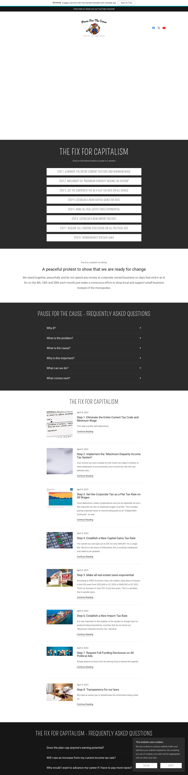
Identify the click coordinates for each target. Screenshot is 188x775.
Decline (146, 765)
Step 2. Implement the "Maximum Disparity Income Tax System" (94, 181)
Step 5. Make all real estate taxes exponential (94, 209)
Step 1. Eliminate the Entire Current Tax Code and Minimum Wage (93, 171)
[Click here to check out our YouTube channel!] (94, 9)
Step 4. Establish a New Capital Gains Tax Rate (94, 200)
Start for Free (126, 3)
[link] (94, 27)
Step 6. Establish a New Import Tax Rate (94, 219)
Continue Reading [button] (85, 431)
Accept (171, 765)
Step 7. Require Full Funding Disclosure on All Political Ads (94, 228)
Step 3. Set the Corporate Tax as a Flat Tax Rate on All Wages (94, 190)
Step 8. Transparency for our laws (94, 237)
